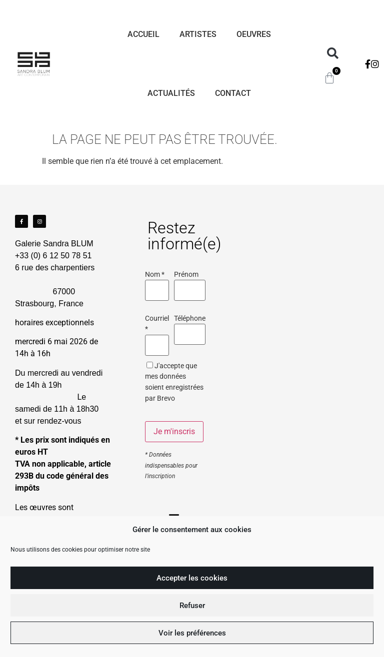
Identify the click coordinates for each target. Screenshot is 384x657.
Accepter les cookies (192, 578)
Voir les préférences (192, 633)
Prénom (186, 274)
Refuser (192, 605)
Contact (233, 93)
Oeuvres (253, 34)
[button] (333, 53)
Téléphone (190, 318)
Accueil (144, 34)
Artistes (198, 34)
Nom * (154, 274)
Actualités (171, 93)
